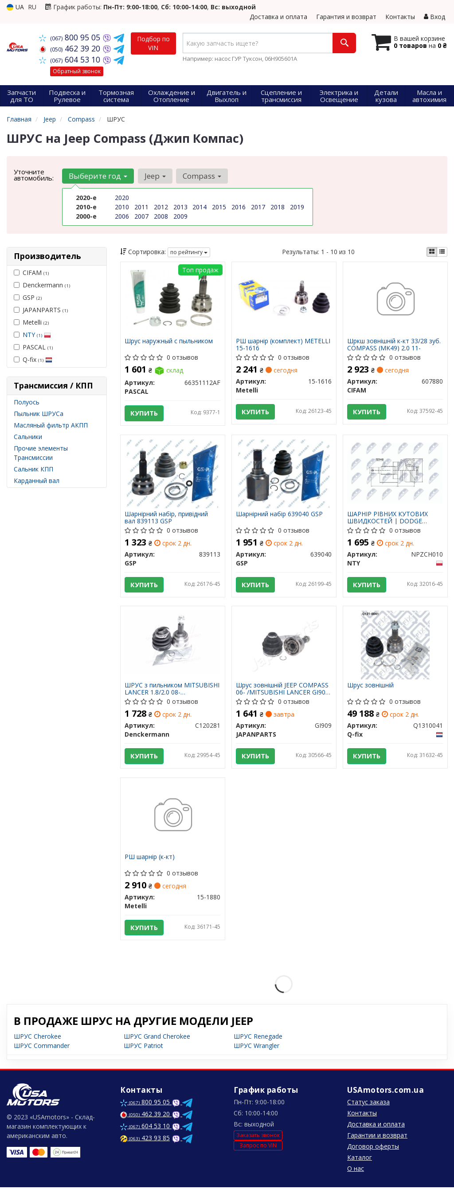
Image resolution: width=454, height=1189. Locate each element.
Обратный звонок (77, 71)
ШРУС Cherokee (37, 1038)
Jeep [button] (154, 176)
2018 (277, 207)
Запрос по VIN (258, 1147)
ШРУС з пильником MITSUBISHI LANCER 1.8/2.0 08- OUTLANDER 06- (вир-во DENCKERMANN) (172, 689)
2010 (122, 207)
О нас (355, 1170)
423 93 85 (145, 1139)
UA (15, 7)
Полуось (26, 402)
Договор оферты (373, 1148)
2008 (161, 216)
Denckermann (42, 285)
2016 (238, 207)
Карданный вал (36, 480)
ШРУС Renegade (258, 1038)
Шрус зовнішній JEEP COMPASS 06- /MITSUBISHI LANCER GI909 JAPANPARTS (282, 689)
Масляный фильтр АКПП (51, 425)
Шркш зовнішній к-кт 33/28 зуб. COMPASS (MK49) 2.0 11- (394, 344)
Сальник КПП (33, 469)
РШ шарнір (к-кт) (150, 858)
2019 (297, 207)
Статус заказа (368, 1103)
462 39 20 (70, 48)
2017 (258, 207)
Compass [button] (201, 176)
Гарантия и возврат (346, 16)
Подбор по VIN (153, 43)
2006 (122, 216)
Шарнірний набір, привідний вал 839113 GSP (166, 518)
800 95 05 (70, 37)
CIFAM (31, 272)
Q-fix (33, 359)
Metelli (31, 322)
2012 (161, 207)
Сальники (28, 436)
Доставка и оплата (278, 16)
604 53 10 (70, 59)
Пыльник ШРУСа (38, 413)
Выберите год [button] (98, 176)
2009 (180, 216)
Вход (434, 16)
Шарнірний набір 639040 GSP (279, 514)
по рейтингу (188, 252)
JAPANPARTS (41, 310)
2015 (219, 207)
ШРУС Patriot (143, 1047)
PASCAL (33, 347)
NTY (37, 334)
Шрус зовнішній (371, 686)
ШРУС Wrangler (256, 1047)
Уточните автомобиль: (34, 174)
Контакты (400, 16)
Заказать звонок (258, 1136)
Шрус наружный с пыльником (169, 341)
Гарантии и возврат (377, 1137)
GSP (28, 297)
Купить (144, 413)
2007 (141, 216)
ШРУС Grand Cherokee (157, 1038)
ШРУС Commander (42, 1047)
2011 (141, 207)
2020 (122, 197)
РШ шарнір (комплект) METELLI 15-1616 (283, 344)
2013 (180, 207)
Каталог (359, 1159)
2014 (199, 207)
